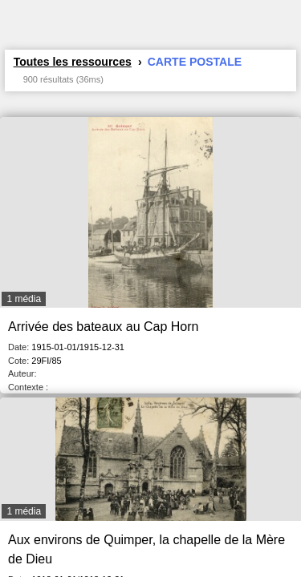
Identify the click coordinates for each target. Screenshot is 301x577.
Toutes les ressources (73, 61)
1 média (23, 299)
